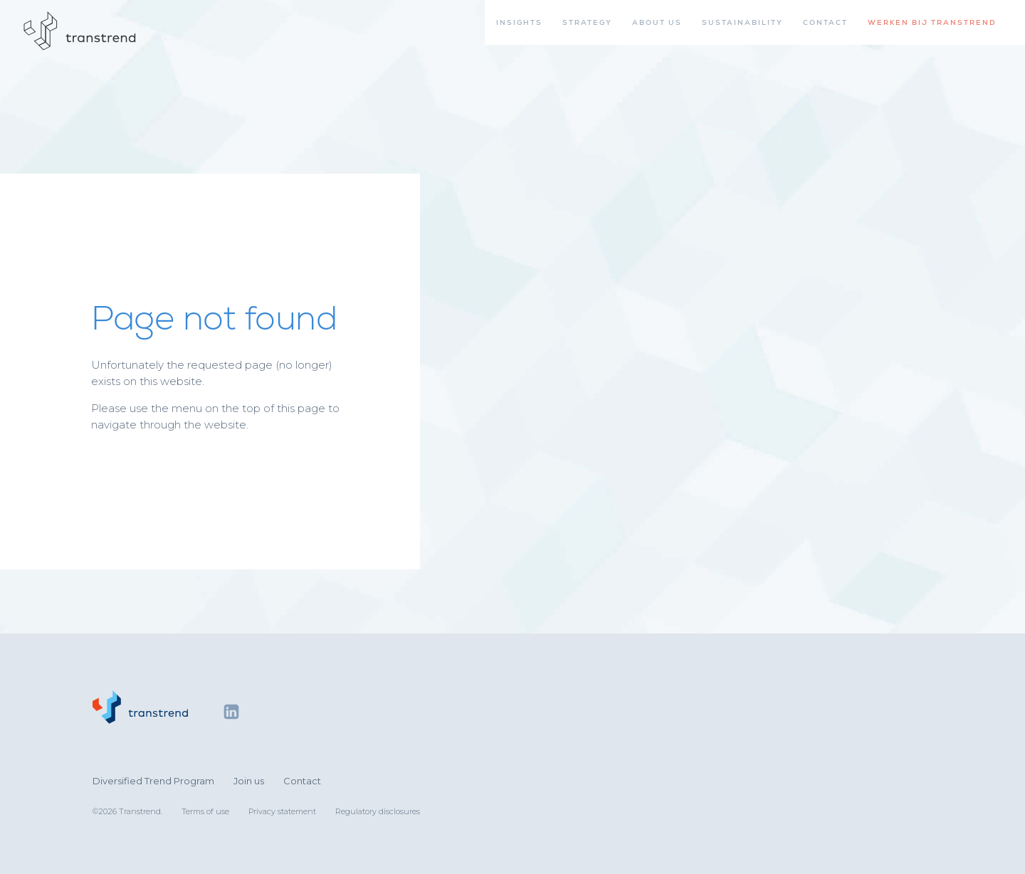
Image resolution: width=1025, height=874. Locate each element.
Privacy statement (282, 811)
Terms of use (205, 811)
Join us (248, 780)
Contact (302, 780)
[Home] (80, 31)
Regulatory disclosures (377, 811)
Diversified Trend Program (153, 780)
